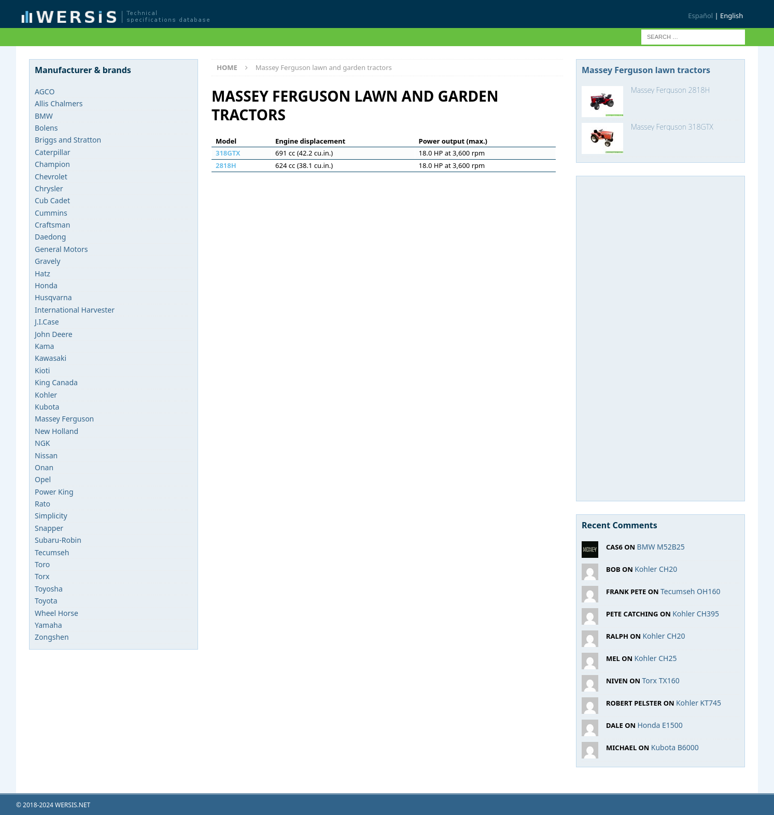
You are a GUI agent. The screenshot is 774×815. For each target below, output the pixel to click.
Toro (42, 564)
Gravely (47, 261)
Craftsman (52, 225)
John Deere (54, 334)
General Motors (61, 249)
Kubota (47, 407)
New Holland (56, 431)
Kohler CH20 (656, 569)
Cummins (51, 213)
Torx (42, 576)
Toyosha (49, 589)
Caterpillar (53, 152)
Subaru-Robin (58, 540)
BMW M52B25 (661, 547)
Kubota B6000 (675, 747)
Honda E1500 (659, 725)
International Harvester (75, 310)
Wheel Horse (56, 613)
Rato (42, 504)
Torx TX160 (661, 680)
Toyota (46, 601)
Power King (54, 492)
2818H (226, 165)
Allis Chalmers (59, 103)
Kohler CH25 (655, 658)
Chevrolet (51, 176)
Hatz (42, 273)
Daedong (50, 237)
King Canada (56, 382)
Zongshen (52, 637)
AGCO (44, 91)
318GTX (228, 153)
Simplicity (51, 516)
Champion (52, 164)
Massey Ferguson (64, 419)
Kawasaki (50, 358)
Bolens (46, 128)
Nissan (46, 455)
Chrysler (49, 188)
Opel (43, 479)
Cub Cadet (52, 200)
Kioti (42, 370)
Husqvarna (53, 297)
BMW (44, 116)
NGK (42, 443)
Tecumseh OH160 (690, 591)
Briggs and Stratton (68, 140)
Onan (44, 467)
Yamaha (48, 625)
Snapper (49, 528)
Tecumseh (52, 552)
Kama (44, 346)
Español (700, 15)
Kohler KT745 (698, 703)
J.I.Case (47, 322)
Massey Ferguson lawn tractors (646, 70)
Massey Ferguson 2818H (670, 90)
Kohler (46, 395)
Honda (46, 285)
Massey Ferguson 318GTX (672, 127)
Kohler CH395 (695, 614)
